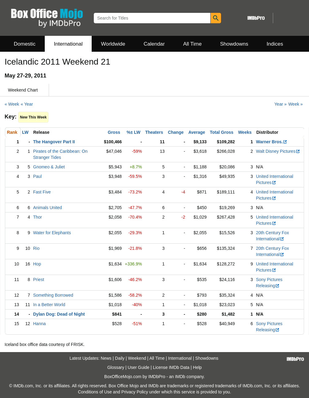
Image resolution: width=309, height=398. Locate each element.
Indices (275, 44)
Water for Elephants (52, 232)
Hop (37, 263)
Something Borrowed (53, 295)
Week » (295, 104)
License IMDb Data (171, 367)
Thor (37, 217)
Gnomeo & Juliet (49, 166)
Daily (119, 358)
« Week (12, 104)
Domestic (25, 44)
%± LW (133, 132)
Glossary (115, 367)
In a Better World (49, 304)
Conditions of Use (95, 391)
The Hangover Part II (54, 141)
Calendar (154, 44)
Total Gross (222, 132)
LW (25, 132)
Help (197, 367)
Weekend (137, 358)
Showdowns (234, 44)
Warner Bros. (271, 141)
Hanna (39, 323)
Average (196, 132)
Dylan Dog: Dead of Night (59, 314)
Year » (280, 104)
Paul (37, 176)
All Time (192, 44)
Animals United (47, 207)
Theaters (154, 132)
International (68, 44)
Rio (36, 248)
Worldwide (113, 44)
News (106, 358)
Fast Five (42, 192)
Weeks (245, 132)
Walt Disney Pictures (278, 151)
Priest (38, 279)
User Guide (139, 367)
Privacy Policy (134, 391)
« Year (27, 104)
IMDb (180, 376)
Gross (114, 132)
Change (176, 132)
